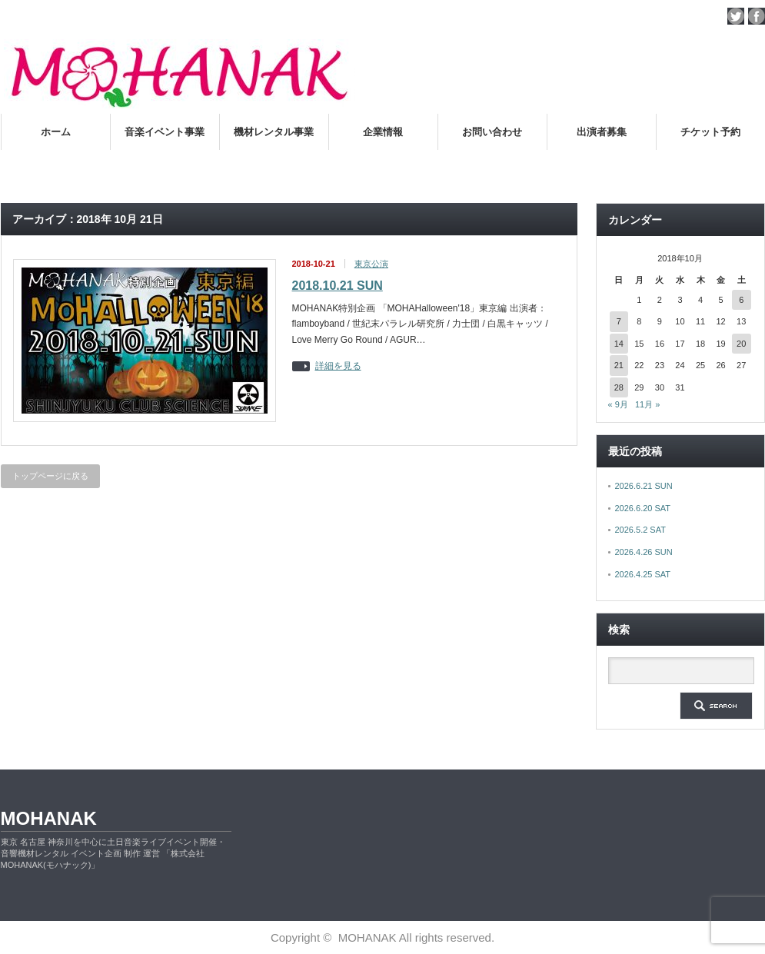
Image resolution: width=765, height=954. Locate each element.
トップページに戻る (50, 475)
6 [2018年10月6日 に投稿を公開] (741, 299)
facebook (756, 16)
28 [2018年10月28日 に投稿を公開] (619, 387)
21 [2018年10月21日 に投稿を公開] (619, 365)
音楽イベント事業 (165, 132)
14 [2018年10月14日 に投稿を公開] (619, 343)
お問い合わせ (492, 132)
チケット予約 (710, 132)
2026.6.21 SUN (644, 485)
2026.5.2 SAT (640, 529)
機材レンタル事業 (274, 132)
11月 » (647, 404)
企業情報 (383, 132)
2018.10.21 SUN (337, 285)
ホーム (56, 132)
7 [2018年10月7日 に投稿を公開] (619, 321)
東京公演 (371, 263)
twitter (735, 16)
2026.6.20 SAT (643, 508)
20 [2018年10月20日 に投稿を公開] (741, 343)
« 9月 (618, 404)
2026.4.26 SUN (644, 552)
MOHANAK (49, 818)
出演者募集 (602, 132)
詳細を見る (338, 366)
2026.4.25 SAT (643, 574)
